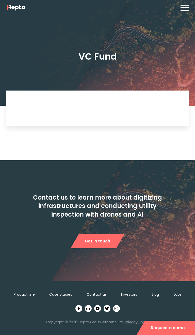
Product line (24, 294)
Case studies (60, 294)
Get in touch (97, 241)
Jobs (177, 294)
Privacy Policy (137, 322)
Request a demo (168, 328)
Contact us (97, 294)
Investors (129, 294)
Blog (155, 294)
